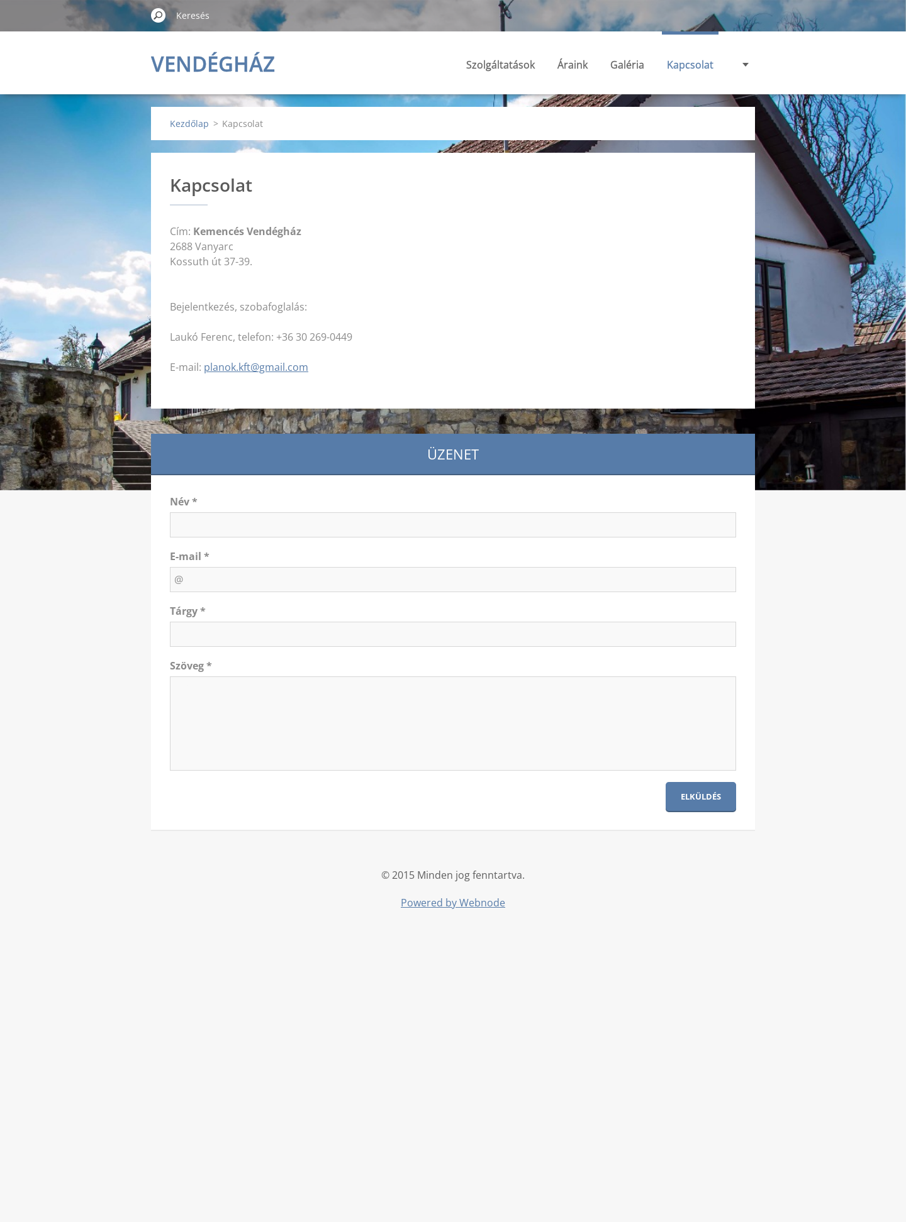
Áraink (572, 65)
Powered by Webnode (453, 903)
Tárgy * (188, 611)
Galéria (627, 65)
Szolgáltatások (500, 65)
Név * (184, 502)
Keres (158, 15)
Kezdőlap (189, 123)
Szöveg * (191, 666)
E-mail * (190, 556)
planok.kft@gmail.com (256, 367)
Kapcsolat (690, 65)
